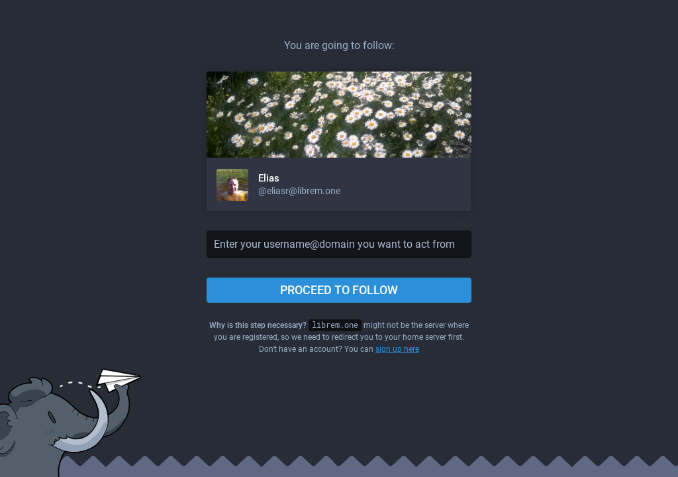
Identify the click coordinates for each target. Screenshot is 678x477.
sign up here (397, 349)
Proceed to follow (339, 290)
